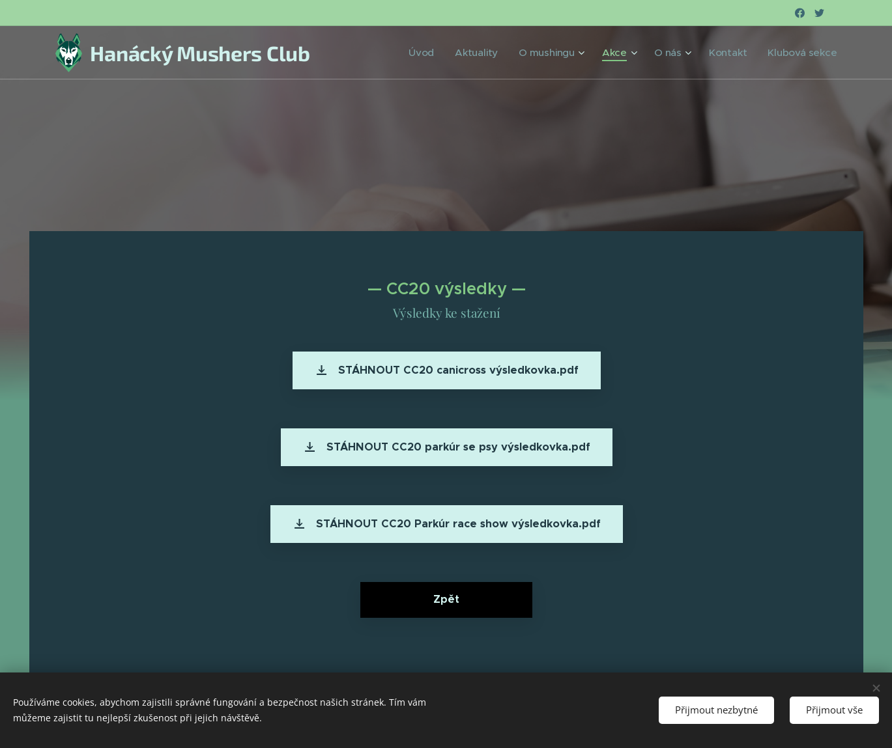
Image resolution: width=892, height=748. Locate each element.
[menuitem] (456, 52)
